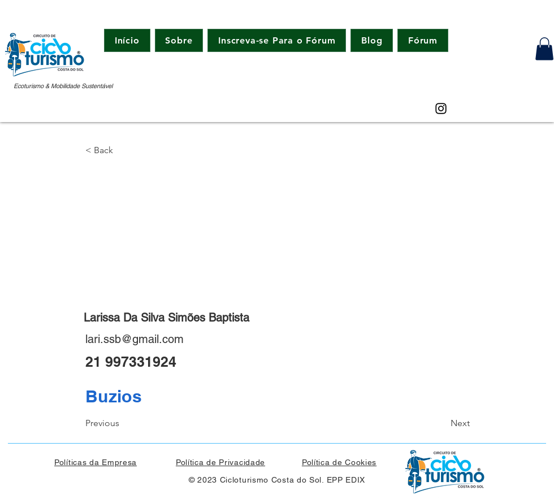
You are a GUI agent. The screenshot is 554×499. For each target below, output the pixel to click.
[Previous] (122, 423)
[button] (544, 48)
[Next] (441, 423)
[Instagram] (441, 108)
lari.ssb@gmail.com (134, 339)
